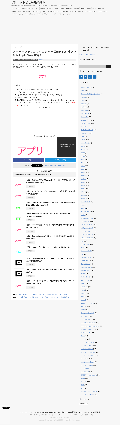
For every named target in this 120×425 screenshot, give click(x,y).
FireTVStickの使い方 (17, 14)
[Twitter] (85, 77)
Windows (83, 283)
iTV (82, 205)
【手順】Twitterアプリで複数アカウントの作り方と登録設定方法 (48, 247)
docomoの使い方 (86, 123)
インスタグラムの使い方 (48, 11)
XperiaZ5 (83, 296)
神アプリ (37, 14)
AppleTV (83, 107)
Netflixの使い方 (85, 244)
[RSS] (94, 77)
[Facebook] (81, 77)
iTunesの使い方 (29, 14)
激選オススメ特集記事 (46, 8)
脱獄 (19, 11)
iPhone (83, 182)
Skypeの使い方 (85, 264)
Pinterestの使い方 (86, 251)
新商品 (83, 378)
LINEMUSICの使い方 (87, 218)
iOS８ (83, 162)
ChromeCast (84, 117)
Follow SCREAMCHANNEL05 (54, 165)
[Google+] (90, 77)
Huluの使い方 (85, 143)
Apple (56, 8)
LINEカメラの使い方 (87, 224)
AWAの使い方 (85, 113)
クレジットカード (68, 14)
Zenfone (83, 309)
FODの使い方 (85, 133)
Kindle (83, 215)
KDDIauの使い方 (86, 211)
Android (62, 8)
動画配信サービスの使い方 (89, 375)
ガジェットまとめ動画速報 (28, 2)
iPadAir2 (83, 172)
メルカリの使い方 (86, 368)
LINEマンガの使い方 (87, 234)
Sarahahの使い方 (86, 257)
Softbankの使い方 (86, 270)
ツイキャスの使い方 (87, 345)
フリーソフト (57, 14)
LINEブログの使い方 (87, 228)
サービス (83, 339)
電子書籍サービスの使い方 (89, 391)
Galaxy (83, 136)
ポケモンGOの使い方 (87, 362)
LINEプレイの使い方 (87, 231)
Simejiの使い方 (85, 260)
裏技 (82, 388)
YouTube (83, 306)
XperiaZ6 (83, 300)
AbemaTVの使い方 (86, 87)
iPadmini (83, 175)
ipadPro (83, 179)
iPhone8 (76, 8)
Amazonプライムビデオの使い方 (90, 94)
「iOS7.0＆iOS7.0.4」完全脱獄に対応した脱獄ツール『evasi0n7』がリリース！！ (44, 294)
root (82, 254)
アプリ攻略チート (47, 14)
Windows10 (69, 8)
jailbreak (14, 11)
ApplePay (84, 103)
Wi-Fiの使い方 (103, 11)
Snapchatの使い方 (86, 267)
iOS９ (83, 166)
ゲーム (83, 336)
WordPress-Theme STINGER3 (60, 417)
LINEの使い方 (36, 11)
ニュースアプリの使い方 (88, 352)
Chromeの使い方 (86, 120)
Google (83, 139)
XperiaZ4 (83, 293)
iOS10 (89, 8)
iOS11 (94, 8)
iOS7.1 (83, 159)
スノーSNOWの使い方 (87, 342)
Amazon (83, 90)
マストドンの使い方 (87, 365)
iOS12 (83, 153)
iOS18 (83, 156)
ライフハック (26, 11)
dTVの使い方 (85, 126)
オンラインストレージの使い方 (90, 326)
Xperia (83, 290)
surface (83, 273)
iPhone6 (83, 185)
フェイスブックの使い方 (76, 11)
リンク (37, 8)
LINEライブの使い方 (87, 238)
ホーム (18, 8)
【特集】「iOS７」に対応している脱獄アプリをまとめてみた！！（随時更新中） (43, 297)
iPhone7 (83, 188)
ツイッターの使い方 (62, 11)
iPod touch (84, 198)
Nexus (83, 247)
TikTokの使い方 (85, 277)
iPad (82, 169)
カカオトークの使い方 (91, 11)
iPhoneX (83, 8)
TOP (13, 8)
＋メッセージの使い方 (87, 394)
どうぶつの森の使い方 (87, 313)
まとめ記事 (101, 8)
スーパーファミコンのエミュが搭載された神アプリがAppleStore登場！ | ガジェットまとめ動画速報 (60, 412)
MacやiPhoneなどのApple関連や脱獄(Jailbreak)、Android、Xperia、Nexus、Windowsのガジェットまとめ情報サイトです (60, 415)
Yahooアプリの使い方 (87, 303)
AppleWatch (84, 110)
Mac (82, 241)
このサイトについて (27, 8)
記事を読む (30, 186)
